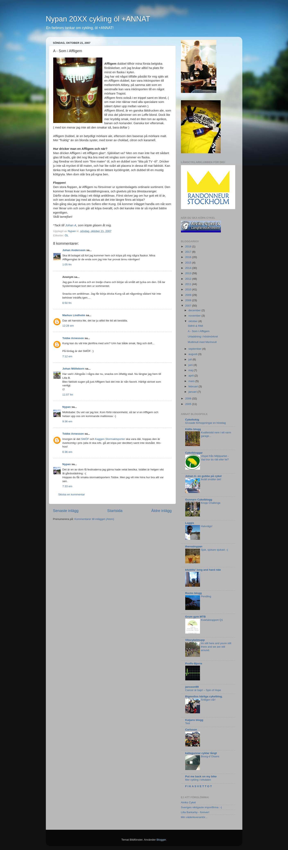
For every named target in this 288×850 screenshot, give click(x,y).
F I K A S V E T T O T (198, 786)
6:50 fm (67, 302)
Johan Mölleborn (73, 368)
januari (193, 391)
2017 (188, 251)
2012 (188, 278)
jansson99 (192, 686)
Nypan (66, 406)
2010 (188, 289)
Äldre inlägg (161, 510)
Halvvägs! (206, 526)
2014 (188, 267)
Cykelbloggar (194, 452)
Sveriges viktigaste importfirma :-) (201, 807)
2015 (188, 262)
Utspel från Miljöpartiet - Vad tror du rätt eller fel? (215, 457)
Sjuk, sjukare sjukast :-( (214, 549)
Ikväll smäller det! (211, 479)
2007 (188, 305)
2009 (188, 294)
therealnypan (193, 546)
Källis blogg (193, 429)
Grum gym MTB (195, 616)
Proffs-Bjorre (193, 663)
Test (187, 723)
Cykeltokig (192, 419)
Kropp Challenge (210, 502)
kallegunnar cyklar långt (201, 753)
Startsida (115, 510)
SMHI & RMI (195, 325)
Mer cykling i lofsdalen (198, 779)
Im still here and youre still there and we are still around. (216, 647)
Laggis (189, 522)
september (195, 348)
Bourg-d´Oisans (210, 756)
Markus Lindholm (73, 315)
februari (194, 386)
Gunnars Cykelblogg (198, 499)
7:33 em (67, 486)
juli (191, 359)
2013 (188, 273)
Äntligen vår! (208, 699)
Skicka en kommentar (71, 494)
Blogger (161, 839)
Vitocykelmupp (195, 639)
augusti (193, 354)
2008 (188, 300)
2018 (188, 246)
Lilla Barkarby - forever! (195, 812)
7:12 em (67, 356)
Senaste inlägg (66, 510)
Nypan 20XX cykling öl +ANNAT (98, 19)
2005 (188, 404)
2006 (188, 398)
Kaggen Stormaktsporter (110, 439)
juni (191, 364)
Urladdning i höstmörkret (203, 336)
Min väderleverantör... (194, 817)
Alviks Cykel (188, 802)
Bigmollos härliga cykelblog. (204, 696)
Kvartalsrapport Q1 (212, 619)
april (191, 375)
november (195, 315)
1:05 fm (67, 264)
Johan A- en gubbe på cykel (203, 476)
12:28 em (68, 325)
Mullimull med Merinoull (202, 342)
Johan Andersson (74, 250)
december (195, 310)
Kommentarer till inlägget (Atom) (94, 519)
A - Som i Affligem (198, 331)
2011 (188, 284)
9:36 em (67, 421)
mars (192, 381)
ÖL (67, 235)
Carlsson (191, 729)
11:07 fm (67, 394)
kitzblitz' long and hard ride (203, 569)
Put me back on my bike (201, 776)
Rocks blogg (193, 593)
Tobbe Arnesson (73, 338)
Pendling (206, 596)
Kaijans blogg (194, 719)
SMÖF (85, 439)
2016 (188, 257)
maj (191, 370)
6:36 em (67, 451)
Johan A (70, 225)
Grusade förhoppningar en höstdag (205, 422)
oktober (194, 321)
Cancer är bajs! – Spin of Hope (203, 690)
